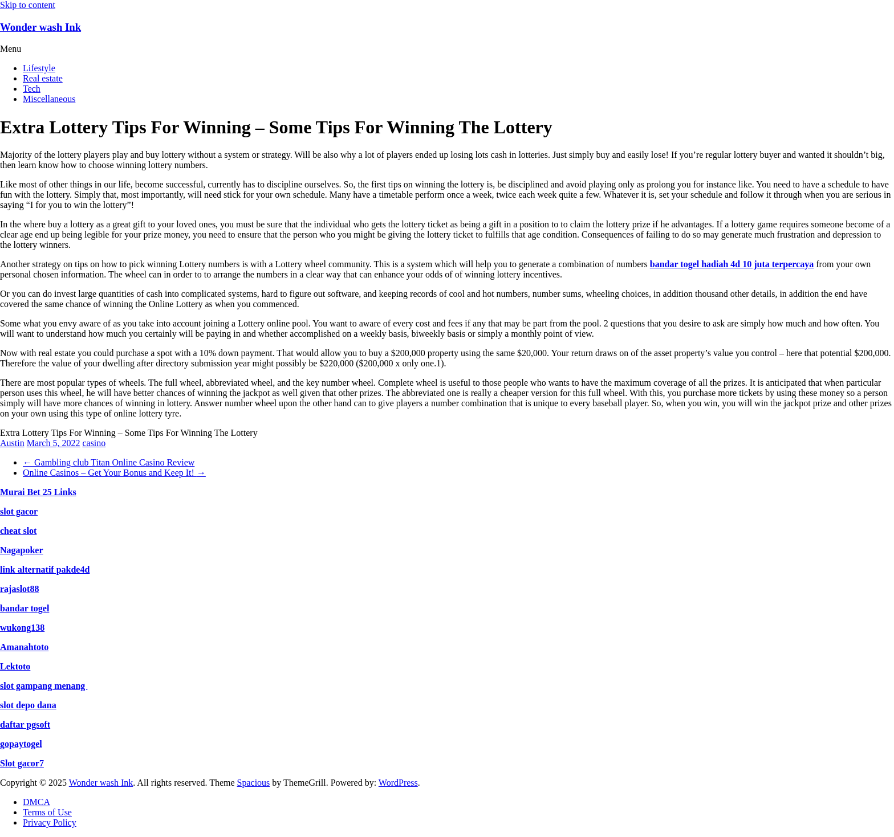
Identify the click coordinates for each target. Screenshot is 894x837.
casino (93, 443)
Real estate (43, 78)
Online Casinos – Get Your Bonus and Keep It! (114, 472)
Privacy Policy (49, 822)
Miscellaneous (49, 99)
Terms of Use (47, 812)
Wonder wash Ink (40, 27)
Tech (31, 88)
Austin (12, 443)
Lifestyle (39, 68)
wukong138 (22, 627)
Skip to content (27, 5)
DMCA (36, 802)
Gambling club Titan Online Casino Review (108, 462)
